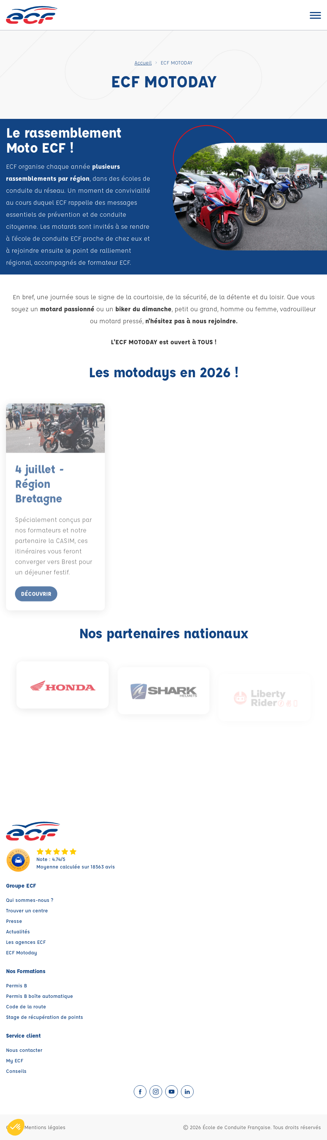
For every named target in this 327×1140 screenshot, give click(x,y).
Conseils (16, 1071)
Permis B (16, 985)
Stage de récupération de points (44, 1017)
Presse (14, 921)
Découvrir (36, 599)
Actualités (18, 931)
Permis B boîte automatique (39, 996)
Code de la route (26, 1006)
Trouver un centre (27, 910)
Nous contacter (24, 1050)
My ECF (14, 1060)
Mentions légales (45, 1127)
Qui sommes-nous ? (29, 900)
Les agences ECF (26, 942)
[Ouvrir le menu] (315, 15)
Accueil (143, 62)
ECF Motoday (21, 952)
